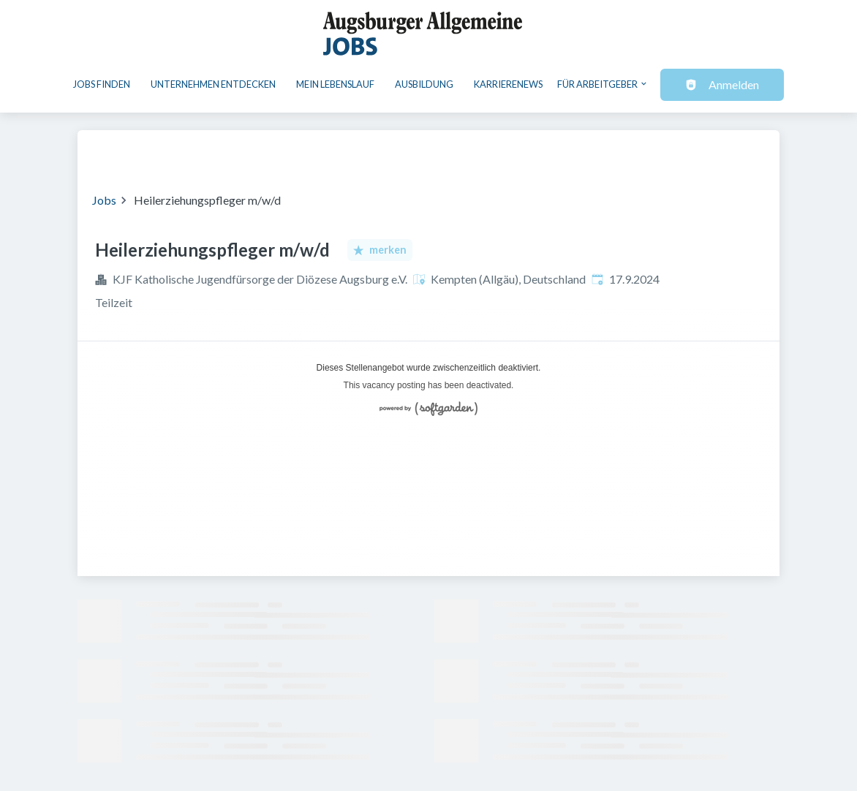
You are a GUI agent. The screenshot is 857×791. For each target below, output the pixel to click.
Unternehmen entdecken (213, 84)
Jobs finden (101, 84)
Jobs (104, 200)
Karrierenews (508, 84)
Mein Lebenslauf (335, 84)
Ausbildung (424, 84)
